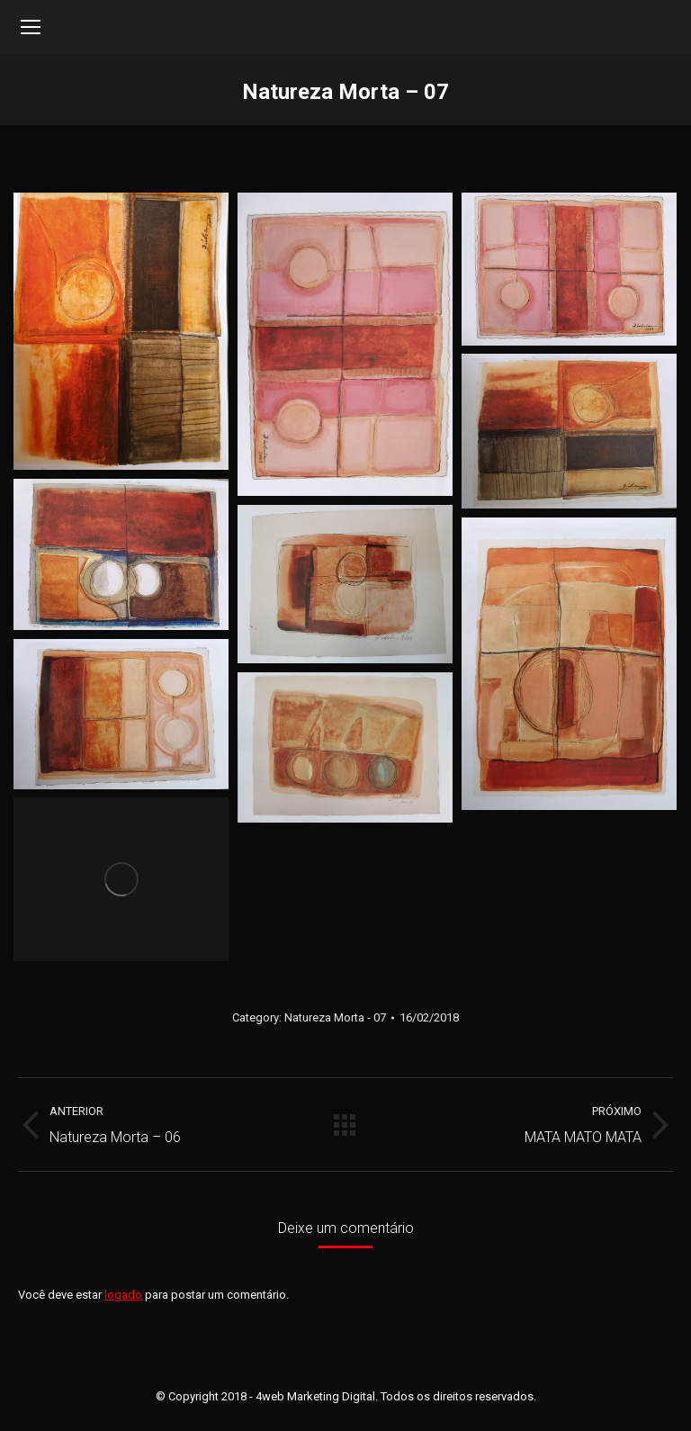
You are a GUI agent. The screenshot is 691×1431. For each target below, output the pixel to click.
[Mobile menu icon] (30, 27)
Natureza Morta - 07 (335, 1017)
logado (123, 1294)
